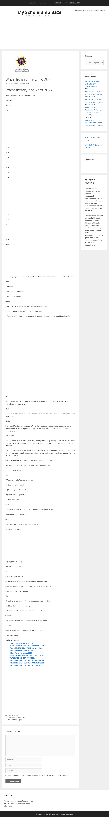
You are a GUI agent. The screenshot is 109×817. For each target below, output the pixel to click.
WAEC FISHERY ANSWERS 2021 (22, 643)
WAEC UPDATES (13, 715)
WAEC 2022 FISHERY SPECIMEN (22, 658)
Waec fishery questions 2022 (17, 717)
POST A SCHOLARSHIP (72, 3)
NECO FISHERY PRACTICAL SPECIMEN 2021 (27, 665)
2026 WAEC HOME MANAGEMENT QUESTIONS (92, 83)
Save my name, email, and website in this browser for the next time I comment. (38, 775)
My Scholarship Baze (40, 12)
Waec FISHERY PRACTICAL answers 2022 (26, 648)
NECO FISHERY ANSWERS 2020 (22, 650)
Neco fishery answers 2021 (21, 653)
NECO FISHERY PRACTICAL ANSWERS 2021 (27, 660)
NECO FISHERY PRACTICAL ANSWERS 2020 (27, 663)
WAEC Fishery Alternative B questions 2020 (27, 655)
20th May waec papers (15, 720)
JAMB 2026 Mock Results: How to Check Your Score (93, 122)
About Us (32, 3)
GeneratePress (68, 814)
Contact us (45, 3)
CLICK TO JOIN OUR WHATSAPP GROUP (90, 11)
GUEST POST (56, 3)
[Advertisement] (90, 30)
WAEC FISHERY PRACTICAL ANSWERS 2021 (27, 646)
